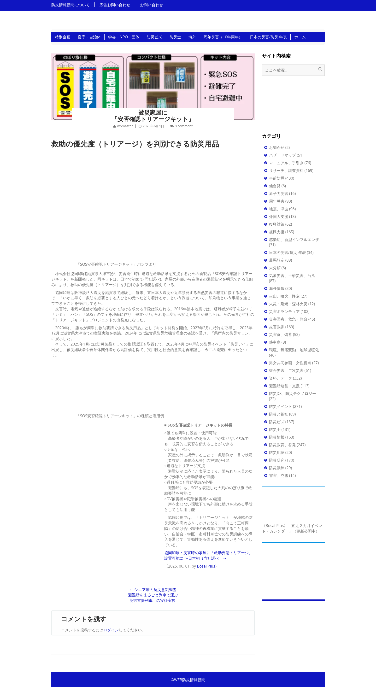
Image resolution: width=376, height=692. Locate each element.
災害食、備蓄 (280, 334)
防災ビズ (154, 37)
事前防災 (276, 178)
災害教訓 (276, 326)
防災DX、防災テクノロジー (292, 393)
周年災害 (276, 201)
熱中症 (275, 342)
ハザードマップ (282, 155)
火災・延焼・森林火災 (288, 303)
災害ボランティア (284, 311)
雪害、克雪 (278, 475)
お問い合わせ (151, 4)
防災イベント (280, 406)
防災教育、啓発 (282, 444)
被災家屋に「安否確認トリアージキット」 (153, 115)
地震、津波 (278, 208)
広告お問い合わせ (115, 4)
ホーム (300, 37)
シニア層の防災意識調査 (152, 589)
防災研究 (276, 460)
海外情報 (276, 288)
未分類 (275, 267)
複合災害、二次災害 (286, 370)
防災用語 (276, 452)
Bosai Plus (206, 566)
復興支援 (276, 232)
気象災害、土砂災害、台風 (292, 275)
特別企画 (62, 37)
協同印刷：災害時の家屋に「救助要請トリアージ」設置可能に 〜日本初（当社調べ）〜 (208, 555)
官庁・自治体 (89, 37)
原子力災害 (278, 193)
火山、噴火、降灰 (284, 296)
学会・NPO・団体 (123, 37)
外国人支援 (278, 216)
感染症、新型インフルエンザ (294, 239)
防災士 (175, 37)
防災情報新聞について (70, 4)
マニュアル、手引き (286, 162)
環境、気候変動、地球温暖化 (294, 349)
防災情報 (276, 437)
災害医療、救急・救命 (288, 319)
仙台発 (275, 185)
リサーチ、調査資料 (286, 170)
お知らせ (276, 147)
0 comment (184, 126)
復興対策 (276, 224)
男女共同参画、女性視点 (290, 362)
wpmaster (125, 126)
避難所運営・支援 (284, 385)
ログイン (111, 630)
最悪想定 (276, 260)
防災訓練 (276, 467)
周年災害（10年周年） (223, 37)
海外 (192, 37)
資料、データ (280, 378)
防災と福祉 (278, 414)
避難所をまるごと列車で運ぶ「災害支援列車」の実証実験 (153, 597)
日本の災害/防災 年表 (268, 37)
